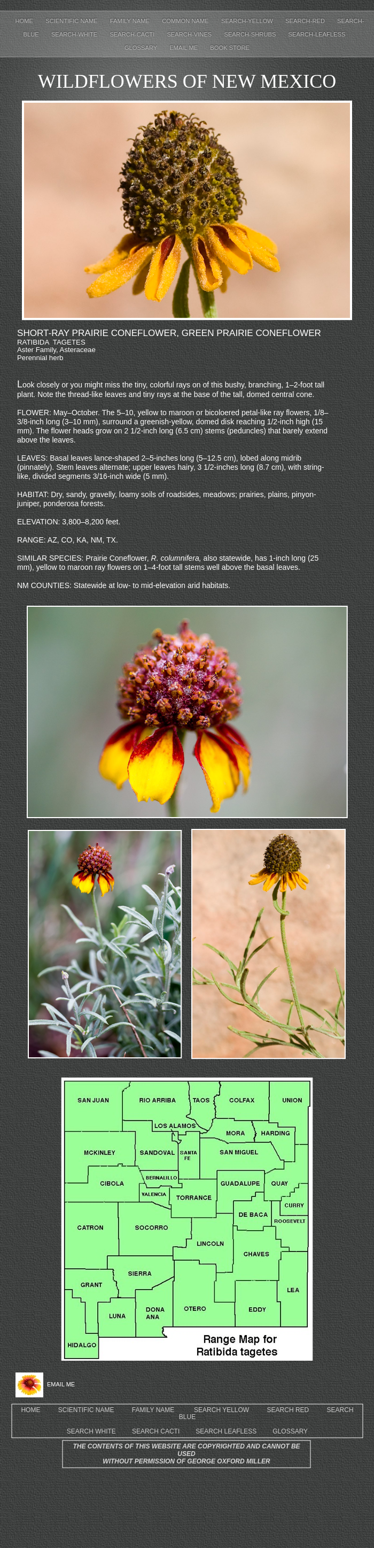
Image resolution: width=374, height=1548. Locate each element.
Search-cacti (133, 34)
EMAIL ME (184, 47)
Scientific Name (72, 21)
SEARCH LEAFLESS (226, 1431)
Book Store (230, 47)
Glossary (141, 47)
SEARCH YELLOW (221, 1410)
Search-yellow (248, 21)
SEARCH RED (288, 1410)
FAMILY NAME (153, 1410)
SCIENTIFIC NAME (86, 1410)
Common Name (186, 21)
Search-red (305, 21)
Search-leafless (317, 34)
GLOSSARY (290, 1431)
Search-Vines (190, 34)
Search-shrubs (250, 34)
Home (25, 21)
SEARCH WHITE (91, 1431)
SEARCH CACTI (156, 1431)
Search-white (75, 34)
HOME (30, 1410)
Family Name (130, 21)
